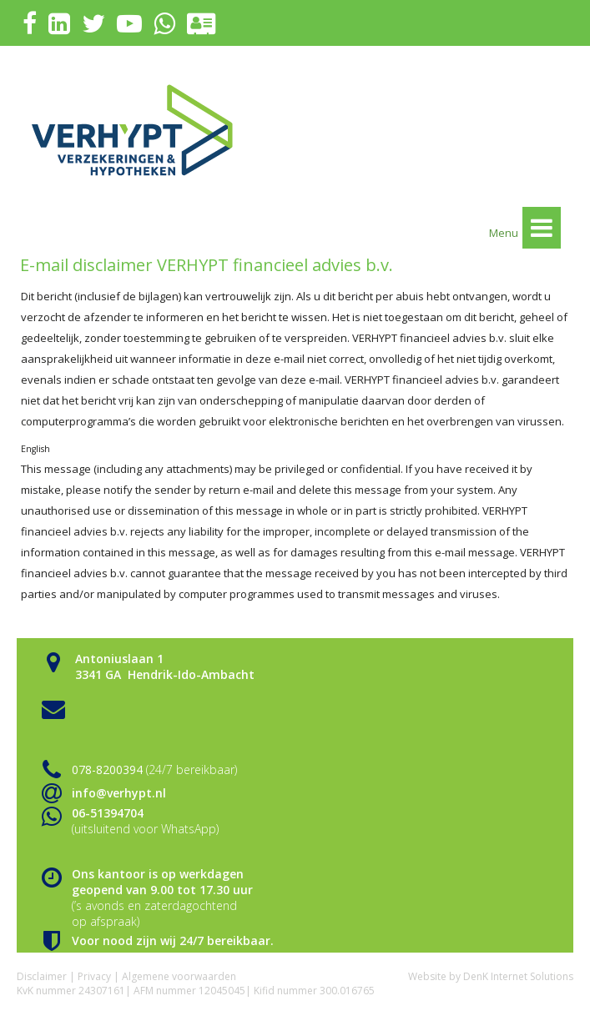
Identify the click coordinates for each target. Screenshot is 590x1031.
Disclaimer (42, 976)
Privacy (94, 976)
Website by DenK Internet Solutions (490, 976)
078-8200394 (107, 769)
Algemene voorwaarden (179, 976)
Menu (525, 228)
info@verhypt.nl (119, 793)
